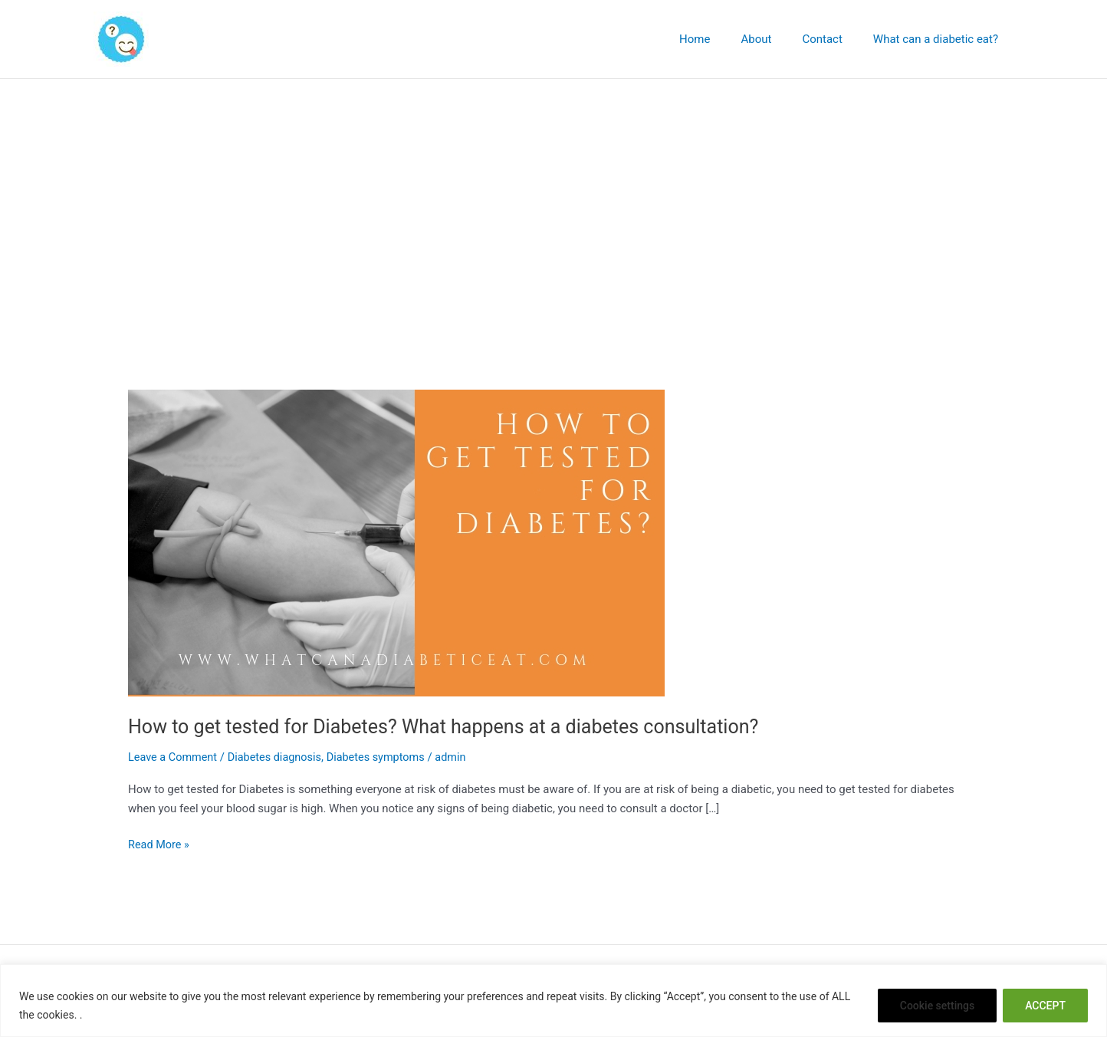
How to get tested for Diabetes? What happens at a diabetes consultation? (455, 726)
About (775, 39)
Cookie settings (937, 1005)
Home (721, 39)
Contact (833, 39)
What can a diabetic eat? (939, 39)
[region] (553, 1000)
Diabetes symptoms (384, 757)
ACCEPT (1045, 1005)
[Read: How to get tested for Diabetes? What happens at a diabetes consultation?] (396, 542)
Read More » (160, 843)
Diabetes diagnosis (279, 757)
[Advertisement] (553, 194)
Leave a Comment (174, 757)
